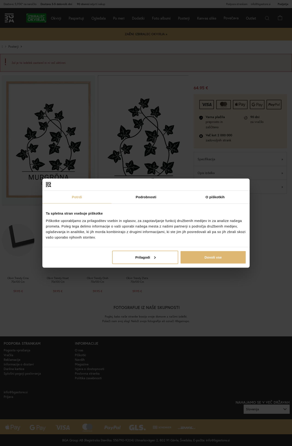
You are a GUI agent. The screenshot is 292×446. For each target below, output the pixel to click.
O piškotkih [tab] (215, 197)
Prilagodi (145, 257)
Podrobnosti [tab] (146, 197)
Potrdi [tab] (77, 197)
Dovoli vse (213, 257)
